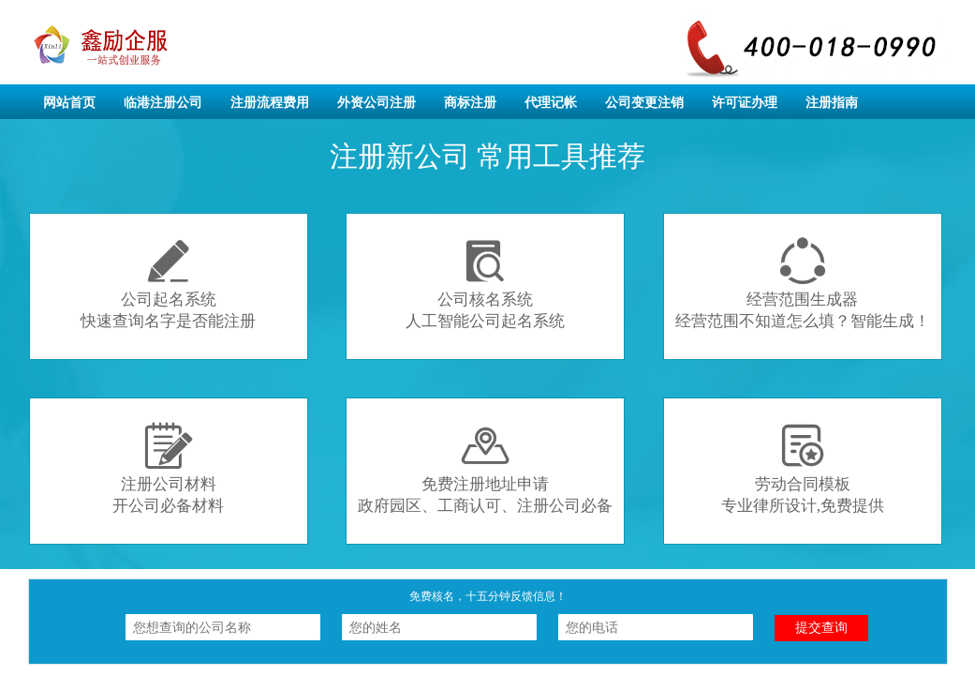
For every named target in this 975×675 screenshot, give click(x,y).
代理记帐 (550, 103)
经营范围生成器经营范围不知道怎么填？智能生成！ (802, 283)
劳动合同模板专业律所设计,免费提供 (802, 468)
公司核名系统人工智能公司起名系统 (485, 283)
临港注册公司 (163, 103)
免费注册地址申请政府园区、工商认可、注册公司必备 (485, 468)
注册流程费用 (269, 103)
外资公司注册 (376, 103)
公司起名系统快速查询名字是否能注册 (168, 283)
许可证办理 (744, 103)
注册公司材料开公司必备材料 (168, 468)
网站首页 (69, 103)
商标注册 (470, 103)
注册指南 (831, 103)
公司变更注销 (644, 103)
